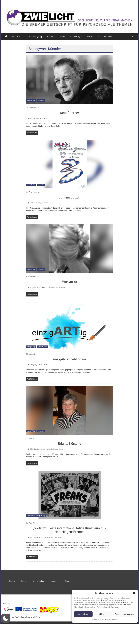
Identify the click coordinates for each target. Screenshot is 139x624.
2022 (32, 118)
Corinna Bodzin (69, 197)
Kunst (58, 287)
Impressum (115, 619)
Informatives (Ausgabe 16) (36, 516)
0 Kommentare (34, 287)
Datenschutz (106, 619)
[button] (134, 593)
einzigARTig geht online (69, 359)
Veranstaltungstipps (34, 36)
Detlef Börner (69, 113)
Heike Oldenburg (48, 537)
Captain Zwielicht (91, 36)
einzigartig (37, 118)
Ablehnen (103, 614)
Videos (63, 36)
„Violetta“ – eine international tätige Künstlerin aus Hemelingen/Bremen (69, 530)
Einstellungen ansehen (124, 614)
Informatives (42, 347)
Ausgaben (51, 36)
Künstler (41, 100)
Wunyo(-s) (69, 282)
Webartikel (15, 36)
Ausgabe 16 (38, 537)
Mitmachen (108, 36)
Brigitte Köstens (69, 443)
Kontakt (12, 581)
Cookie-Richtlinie (95, 619)
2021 (32, 449)
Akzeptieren (83, 614)
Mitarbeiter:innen (39, 581)
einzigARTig (75, 36)
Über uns (23, 581)
